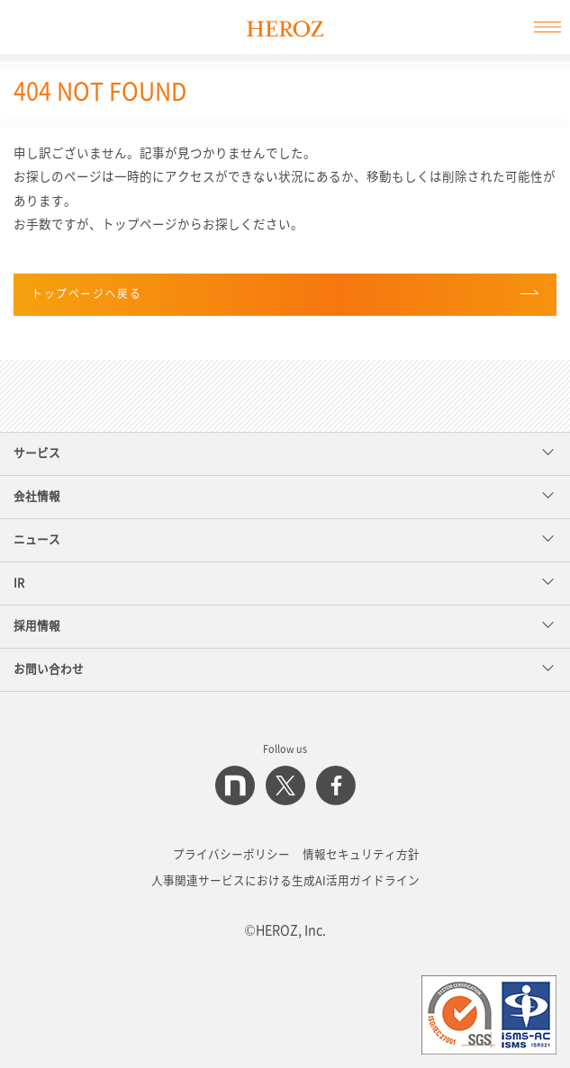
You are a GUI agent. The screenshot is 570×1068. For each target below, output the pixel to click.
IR (284, 581)
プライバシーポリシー (231, 854)
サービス (284, 452)
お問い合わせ (284, 668)
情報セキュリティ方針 (361, 854)
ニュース (284, 538)
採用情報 (284, 625)
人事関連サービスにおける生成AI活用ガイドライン (285, 881)
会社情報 (284, 495)
